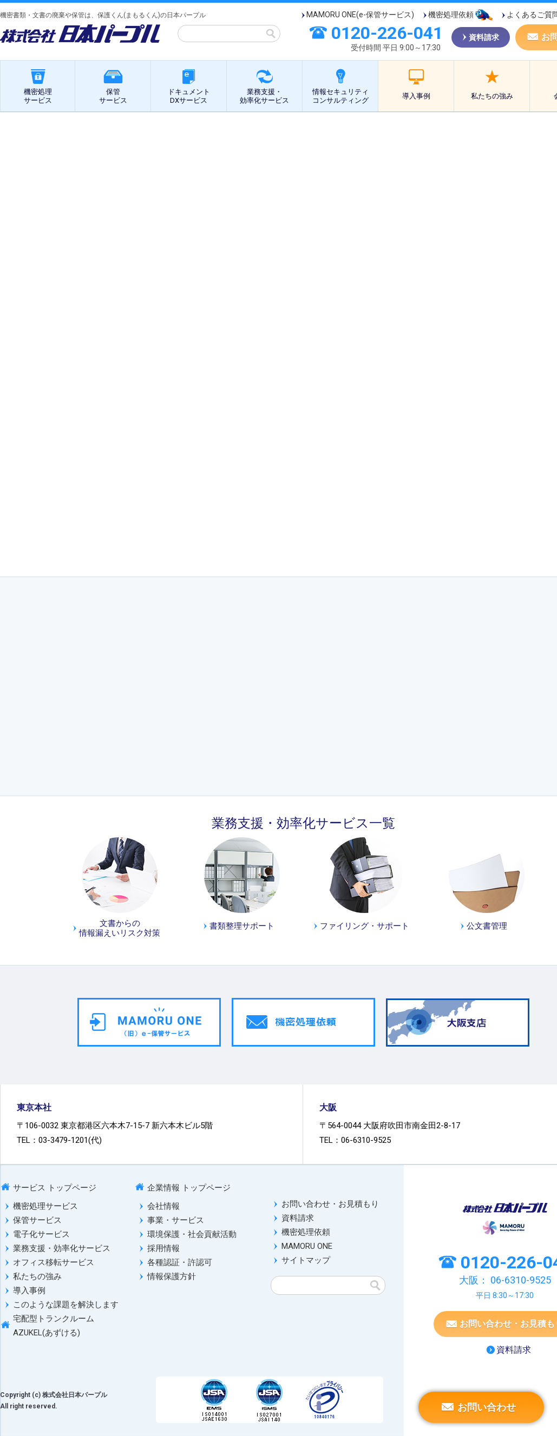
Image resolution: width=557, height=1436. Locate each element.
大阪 (328, 1107)
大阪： (505, 1280)
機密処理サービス (38, 96)
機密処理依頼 (451, 14)
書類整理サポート (241, 926)
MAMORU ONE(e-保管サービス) (360, 14)
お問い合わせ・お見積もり (330, 1204)
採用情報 (163, 1248)
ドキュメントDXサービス (189, 96)
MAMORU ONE (306, 1246)
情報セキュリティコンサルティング (340, 96)
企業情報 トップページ (189, 1188)
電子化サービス (41, 1234)
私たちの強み (492, 96)
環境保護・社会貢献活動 (192, 1234)
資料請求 (297, 1218)
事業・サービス (175, 1220)
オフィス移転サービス (53, 1262)
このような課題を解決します (66, 1304)
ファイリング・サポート (364, 926)
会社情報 (163, 1206)
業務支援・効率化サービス (264, 96)
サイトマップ (305, 1260)
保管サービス (113, 96)
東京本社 (34, 1107)
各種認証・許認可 (179, 1262)
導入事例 (416, 96)
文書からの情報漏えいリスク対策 (119, 928)
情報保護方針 (171, 1276)
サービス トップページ (54, 1188)
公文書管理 (336, 125)
